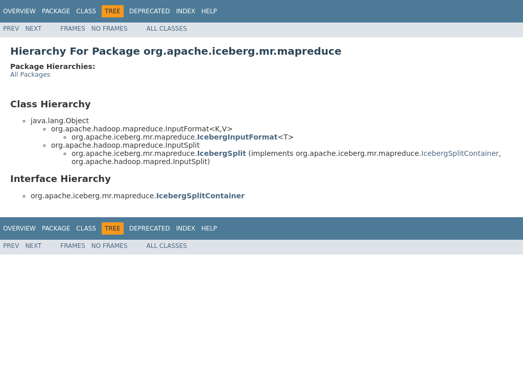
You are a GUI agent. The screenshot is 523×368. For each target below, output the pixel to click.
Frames (72, 28)
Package (56, 11)
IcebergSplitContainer (460, 153)
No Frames (109, 28)
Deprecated (149, 11)
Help (209, 11)
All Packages (30, 74)
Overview (19, 11)
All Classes (167, 28)
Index (186, 11)
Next (33, 28)
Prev (11, 28)
